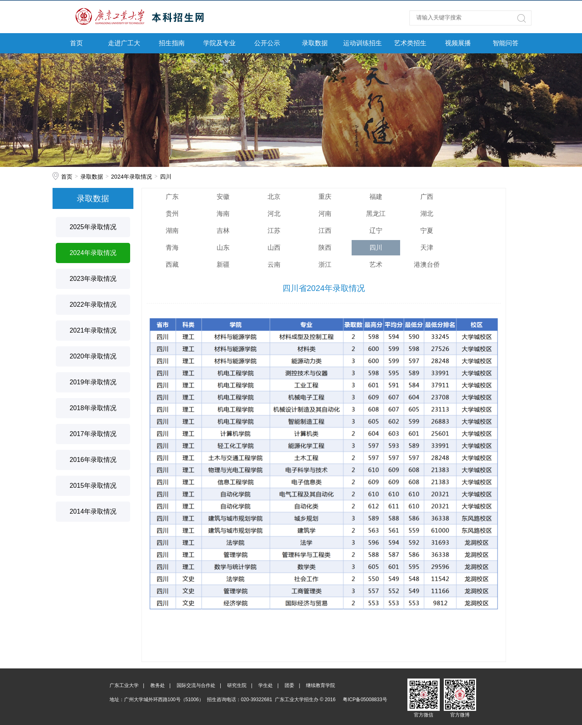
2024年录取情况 (131, 176)
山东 (223, 247)
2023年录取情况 (93, 278)
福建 (375, 196)
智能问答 (506, 43)
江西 (324, 230)
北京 (274, 196)
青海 (172, 247)
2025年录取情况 (93, 226)
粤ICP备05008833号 (365, 699)
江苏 (274, 230)
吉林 (223, 230)
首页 (76, 43)
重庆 (324, 196)
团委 (289, 685)
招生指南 (172, 43)
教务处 (157, 685)
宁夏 (426, 230)
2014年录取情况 (93, 511)
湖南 (172, 230)
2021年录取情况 (93, 330)
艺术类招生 (410, 43)
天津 (426, 247)
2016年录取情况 (93, 459)
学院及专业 (219, 43)
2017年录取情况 (93, 433)
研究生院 (237, 685)
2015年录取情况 (93, 485)
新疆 (223, 264)
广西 (426, 196)
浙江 (324, 264)
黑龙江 (376, 213)
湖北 (426, 213)
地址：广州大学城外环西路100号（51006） (157, 699)
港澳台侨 (427, 264)
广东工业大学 (124, 685)
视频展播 (458, 43)
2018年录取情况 (93, 408)
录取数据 (315, 43)
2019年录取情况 (93, 382)
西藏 (172, 264)
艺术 (375, 264)
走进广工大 (124, 43)
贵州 (172, 213)
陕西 (324, 247)
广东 (172, 196)
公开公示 (267, 43)
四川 (165, 176)
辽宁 (375, 230)
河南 (324, 213)
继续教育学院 (320, 685)
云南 (274, 264)
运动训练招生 (362, 43)
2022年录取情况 (93, 304)
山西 (274, 247)
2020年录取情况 (93, 356)
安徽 (223, 196)
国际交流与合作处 (196, 685)
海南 (223, 213)
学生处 (265, 685)
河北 (274, 213)
